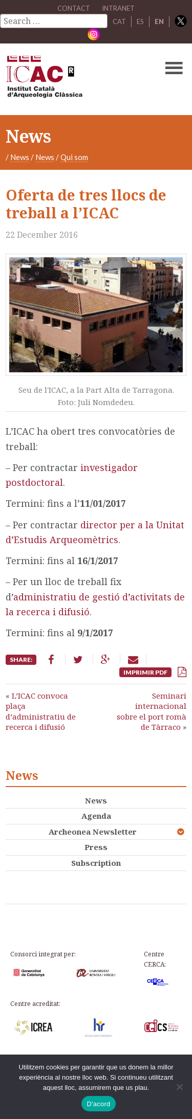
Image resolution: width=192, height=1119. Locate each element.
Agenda (96, 816)
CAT (119, 21)
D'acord (98, 1104)
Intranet (118, 8)
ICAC (77, 79)
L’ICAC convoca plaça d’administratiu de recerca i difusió (41, 711)
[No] (179, 1087)
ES (140, 21)
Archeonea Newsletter (93, 831)
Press (96, 847)
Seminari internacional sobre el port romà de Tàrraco (151, 711)
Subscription (96, 863)
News (19, 157)
